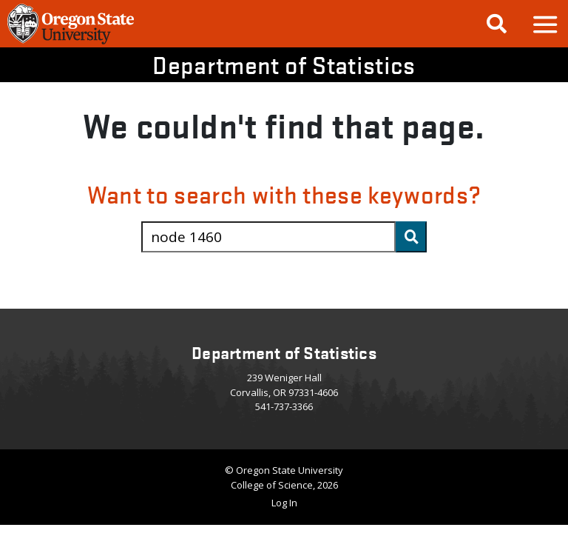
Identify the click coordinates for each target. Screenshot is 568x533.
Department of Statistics (283, 65)
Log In (284, 502)
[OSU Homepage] (70, 42)
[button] (544, 24)
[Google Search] (497, 23)
